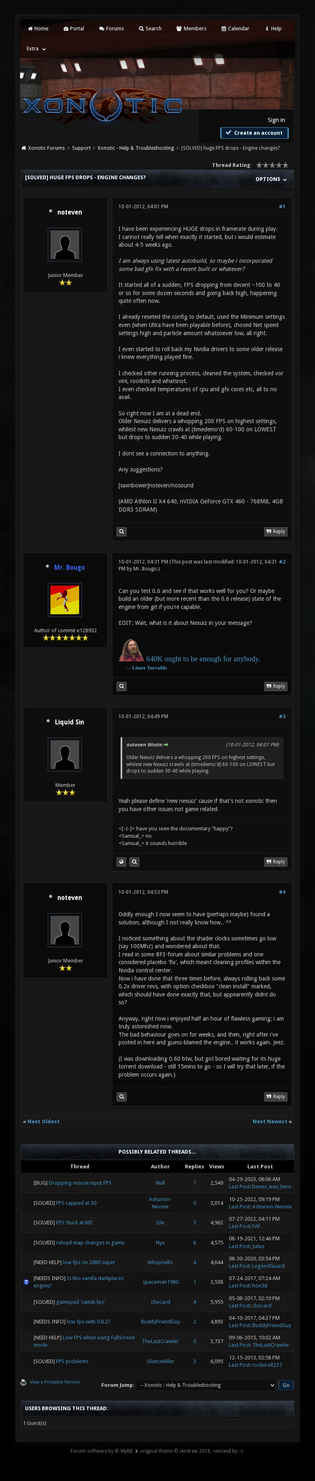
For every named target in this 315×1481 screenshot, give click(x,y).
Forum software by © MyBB (102, 1451)
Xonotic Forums (46, 148)
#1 (282, 207)
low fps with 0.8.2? (88, 1322)
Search (150, 28)
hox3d (259, 1286)
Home (37, 28)
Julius (258, 1246)
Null (160, 1183)
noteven (69, 212)
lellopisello (160, 1262)
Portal (73, 28)
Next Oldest (43, 1121)
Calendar (235, 28)
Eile (160, 1223)
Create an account (253, 132)
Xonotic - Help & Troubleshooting (136, 148)
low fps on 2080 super (89, 1262)
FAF (256, 1226)
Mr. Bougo (145, 569)
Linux (139, 668)
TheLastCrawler (160, 1341)
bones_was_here (271, 1186)
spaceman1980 (160, 1282)
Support (81, 148)
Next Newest (270, 1121)
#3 (282, 716)
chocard (160, 1302)
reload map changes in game (90, 1243)
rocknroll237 (267, 1365)
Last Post (239, 1186)
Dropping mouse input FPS (80, 1183)
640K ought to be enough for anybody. (203, 659)
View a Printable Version (55, 1382)
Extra (33, 48)
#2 (282, 562)
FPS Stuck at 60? (74, 1223)
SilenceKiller (160, 1361)
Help (273, 28)
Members (191, 28)
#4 (282, 892)
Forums (110, 28)
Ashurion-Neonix (272, 1207)
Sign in (276, 120)
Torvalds (157, 668)
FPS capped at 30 (76, 1203)
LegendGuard (268, 1266)
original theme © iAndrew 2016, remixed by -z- (192, 1451)
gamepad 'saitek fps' (80, 1302)
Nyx (160, 1243)
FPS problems (72, 1361)
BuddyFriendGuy (160, 1322)
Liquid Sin (69, 722)
